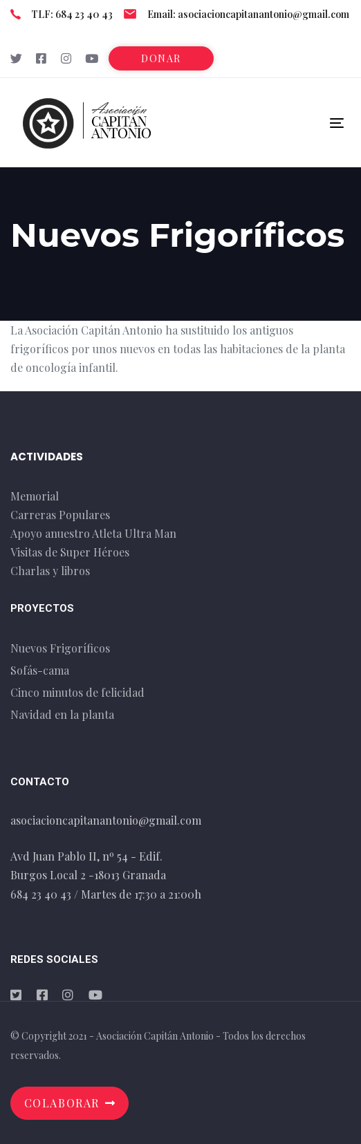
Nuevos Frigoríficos (60, 648)
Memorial (34, 496)
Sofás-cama (39, 670)
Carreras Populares (60, 514)
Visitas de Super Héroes (69, 552)
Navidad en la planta (62, 714)
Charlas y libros (50, 570)
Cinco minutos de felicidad (77, 692)
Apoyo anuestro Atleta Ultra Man (93, 533)
